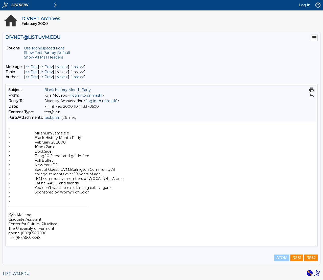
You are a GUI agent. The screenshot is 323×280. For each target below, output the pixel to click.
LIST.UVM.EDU (16, 273)
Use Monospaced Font (44, 48)
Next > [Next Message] (62, 67)
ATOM (281, 258)
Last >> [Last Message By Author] (78, 77)
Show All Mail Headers (43, 57)
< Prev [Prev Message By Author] (47, 77)
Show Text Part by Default (47, 52)
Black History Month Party (67, 90)
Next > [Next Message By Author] (62, 77)
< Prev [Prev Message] (47, 67)
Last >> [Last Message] (78, 67)
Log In (304, 5)
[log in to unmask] (86, 95)
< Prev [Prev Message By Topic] (47, 72)
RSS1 (296, 258)
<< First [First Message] (31, 67)
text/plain (52, 117)
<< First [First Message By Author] (31, 77)
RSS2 (311, 258)
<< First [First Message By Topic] (31, 72)
